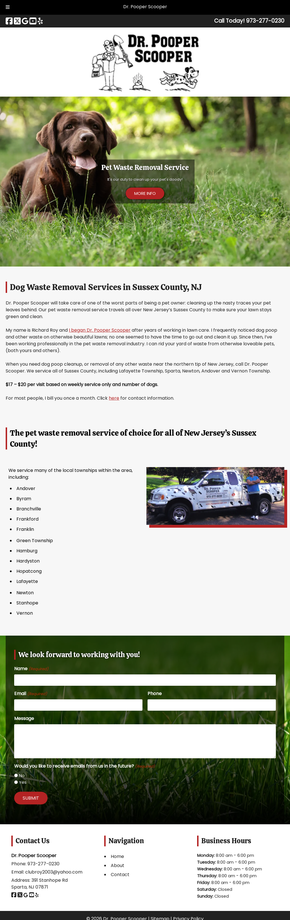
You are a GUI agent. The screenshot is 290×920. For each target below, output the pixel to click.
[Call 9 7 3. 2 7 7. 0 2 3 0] (265, 21)
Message (24, 718)
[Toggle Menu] (7, 7)
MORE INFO (145, 193)
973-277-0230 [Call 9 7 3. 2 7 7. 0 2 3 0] (43, 864)
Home (117, 856)
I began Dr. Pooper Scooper (100, 330)
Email (30, 693)
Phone (155, 693)
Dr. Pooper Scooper (145, 6)
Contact (120, 874)
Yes (23, 782)
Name (31, 668)
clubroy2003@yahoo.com (53, 872)
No (22, 775)
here (114, 398)
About (117, 865)
